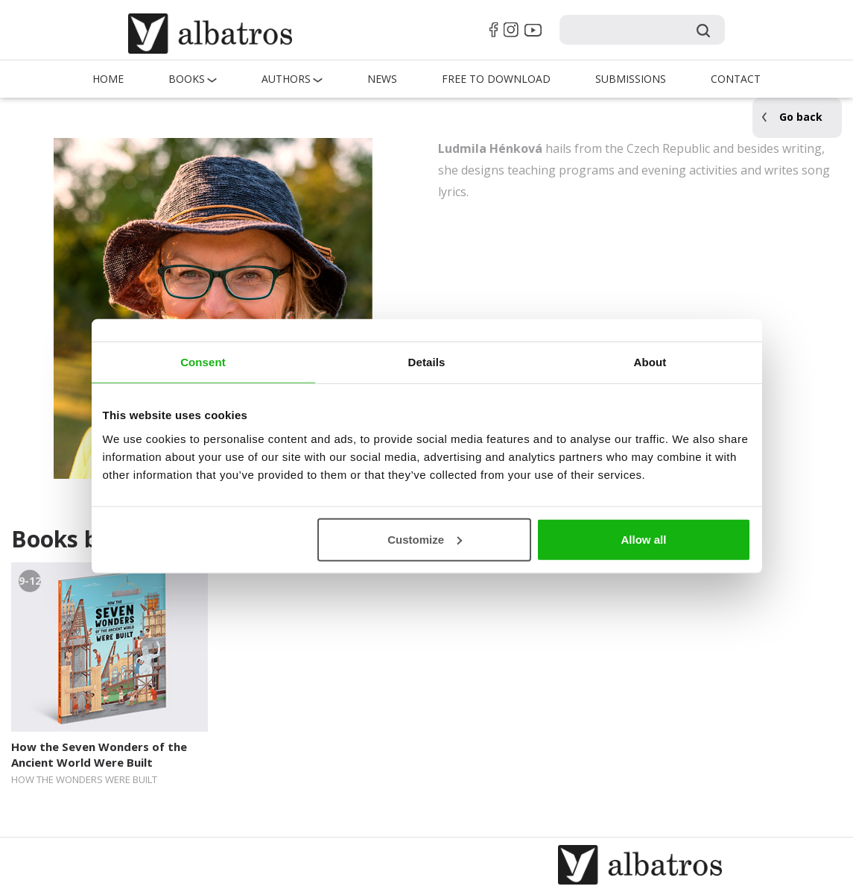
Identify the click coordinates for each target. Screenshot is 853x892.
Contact (736, 79)
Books (186, 79)
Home (108, 79)
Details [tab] (426, 362)
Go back (800, 117)
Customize (424, 539)
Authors (286, 79)
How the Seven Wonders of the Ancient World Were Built (99, 754)
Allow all (644, 539)
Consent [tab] (203, 362)
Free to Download (496, 79)
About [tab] (650, 362)
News (382, 79)
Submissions (630, 79)
